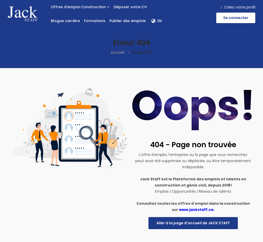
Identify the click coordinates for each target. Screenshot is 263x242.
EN (156, 20)
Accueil (117, 52)
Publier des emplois (127, 20)
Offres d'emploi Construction (80, 7)
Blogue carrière (65, 20)
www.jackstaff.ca (196, 209)
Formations (94, 20)
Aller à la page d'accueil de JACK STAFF (193, 223)
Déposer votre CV (130, 7)
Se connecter (235, 17)
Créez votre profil (238, 7)
